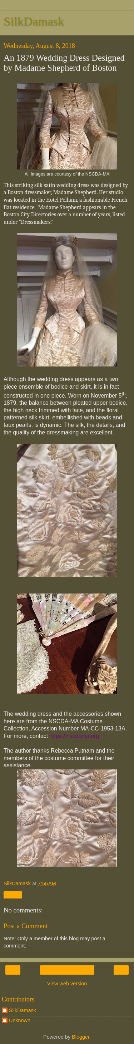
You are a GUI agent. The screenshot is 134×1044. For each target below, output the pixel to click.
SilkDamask (34, 21)
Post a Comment (26, 926)
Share (13, 894)
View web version (67, 983)
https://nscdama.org (74, 736)
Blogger (80, 1037)
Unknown (19, 1020)
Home (67, 969)
